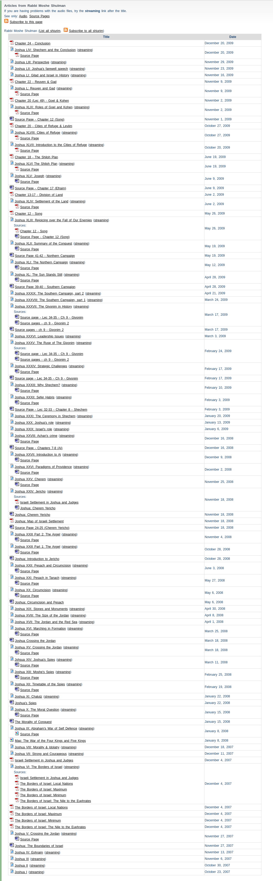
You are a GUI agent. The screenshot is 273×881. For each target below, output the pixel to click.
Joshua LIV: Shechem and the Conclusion (45, 50)
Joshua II (21, 865)
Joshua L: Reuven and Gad (35, 88)
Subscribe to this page (26, 22)
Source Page (29, 56)
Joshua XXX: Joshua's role (34, 423)
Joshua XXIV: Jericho (30, 491)
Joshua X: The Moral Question (37, 709)
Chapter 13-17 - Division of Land (39, 195)
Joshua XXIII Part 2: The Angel (37, 534)
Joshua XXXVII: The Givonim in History (43, 306)
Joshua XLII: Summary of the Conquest (43, 243)
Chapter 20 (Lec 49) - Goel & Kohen (42, 101)
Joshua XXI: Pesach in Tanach (37, 578)
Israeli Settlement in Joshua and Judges (49, 502)
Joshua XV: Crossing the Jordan (38, 647)
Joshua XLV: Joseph (29, 176)
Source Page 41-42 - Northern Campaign (45, 256)
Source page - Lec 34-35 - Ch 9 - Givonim (51, 317)
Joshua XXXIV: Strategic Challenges (41, 366)
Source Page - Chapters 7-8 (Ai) (38, 448)
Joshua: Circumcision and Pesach (39, 602)
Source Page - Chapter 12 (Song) (39, 119)
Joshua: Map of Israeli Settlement (39, 521)
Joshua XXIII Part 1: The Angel (37, 547)
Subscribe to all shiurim (83, 31)
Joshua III (22, 859)
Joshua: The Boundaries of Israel (39, 846)
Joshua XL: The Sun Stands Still (38, 274)
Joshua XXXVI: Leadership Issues (39, 336)
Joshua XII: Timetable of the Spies (40, 684)
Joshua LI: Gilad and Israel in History (42, 75)
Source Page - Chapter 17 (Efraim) (40, 188)
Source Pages (39, 16)
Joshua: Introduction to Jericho (37, 559)
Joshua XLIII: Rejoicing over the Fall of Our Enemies (53, 220)
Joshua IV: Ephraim (29, 852)
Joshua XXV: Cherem (30, 479)
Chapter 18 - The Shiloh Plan (36, 157)
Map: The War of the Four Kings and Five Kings (50, 741)
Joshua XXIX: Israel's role (33, 429)
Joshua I (21, 872)
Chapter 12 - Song (28, 214)
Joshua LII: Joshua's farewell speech (41, 69)
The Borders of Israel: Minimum (43, 795)
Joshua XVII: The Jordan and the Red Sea (46, 622)
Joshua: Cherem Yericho (37, 508)
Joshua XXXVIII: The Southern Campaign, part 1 (50, 300)
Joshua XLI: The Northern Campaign (41, 262)
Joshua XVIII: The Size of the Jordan (42, 615)
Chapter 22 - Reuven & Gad (36, 82)
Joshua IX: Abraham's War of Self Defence (46, 728)
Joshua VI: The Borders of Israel (38, 767)
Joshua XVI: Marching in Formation (40, 628)
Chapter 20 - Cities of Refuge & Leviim (43, 126)
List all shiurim (50, 31)
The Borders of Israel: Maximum (43, 789)
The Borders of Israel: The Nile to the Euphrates (55, 801)
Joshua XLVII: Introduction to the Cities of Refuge (51, 145)
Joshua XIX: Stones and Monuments (41, 609)
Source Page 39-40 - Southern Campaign (45, 287)
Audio (23, 16)
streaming (85, 50)
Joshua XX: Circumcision (33, 590)
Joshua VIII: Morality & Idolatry (37, 747)
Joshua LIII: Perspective (32, 62)
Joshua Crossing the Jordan (35, 641)
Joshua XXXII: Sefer (34, 397)
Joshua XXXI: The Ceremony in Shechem (45, 416)
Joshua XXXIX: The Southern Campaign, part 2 (49, 293)
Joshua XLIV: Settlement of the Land (41, 201)
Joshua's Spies (25, 703)
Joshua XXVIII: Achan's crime (36, 436)
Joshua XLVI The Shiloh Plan (36, 164)
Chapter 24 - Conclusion (32, 43)
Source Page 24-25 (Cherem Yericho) (42, 528)
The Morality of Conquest (33, 722)
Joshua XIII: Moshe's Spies (34, 672)
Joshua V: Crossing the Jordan (37, 833)
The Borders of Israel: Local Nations (46, 784)
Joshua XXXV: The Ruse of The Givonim (45, 343)
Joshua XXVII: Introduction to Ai (38, 454)
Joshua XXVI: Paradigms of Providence (43, 467)
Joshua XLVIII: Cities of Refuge (37, 132)
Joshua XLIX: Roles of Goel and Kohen (44, 107)
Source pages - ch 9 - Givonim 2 (44, 323)
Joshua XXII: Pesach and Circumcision (43, 565)
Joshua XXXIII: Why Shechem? (37, 385)
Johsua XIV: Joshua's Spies (35, 660)
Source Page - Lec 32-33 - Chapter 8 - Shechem (51, 409)
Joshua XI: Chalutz (28, 696)
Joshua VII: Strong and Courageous (41, 754)
